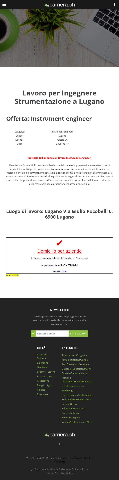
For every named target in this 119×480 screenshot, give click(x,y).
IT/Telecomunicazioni (73, 385)
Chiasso (41, 389)
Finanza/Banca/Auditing (74, 373)
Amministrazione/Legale (75, 359)
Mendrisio (42, 394)
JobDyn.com (37, 469)
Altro (89, 421)
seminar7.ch (52, 472)
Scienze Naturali (70, 412)
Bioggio (41, 385)
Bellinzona (42, 362)
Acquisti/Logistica (77, 355)
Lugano (50, 376)
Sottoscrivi (78, 333)
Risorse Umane (70, 403)
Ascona (41, 376)
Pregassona (43, 380)
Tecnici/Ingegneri (71, 417)
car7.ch (82, 469)
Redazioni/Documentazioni (76, 399)
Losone (51, 371)
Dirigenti (66, 368)
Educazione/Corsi (82, 368)
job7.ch (60, 469)
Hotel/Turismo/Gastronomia (77, 394)
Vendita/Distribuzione (73, 421)
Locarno (41, 371)
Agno (49, 385)
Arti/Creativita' (69, 364)
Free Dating (67, 472)
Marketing (67, 390)
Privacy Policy (53, 458)
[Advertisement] (59, 38)
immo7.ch (71, 469)
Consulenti (84, 364)
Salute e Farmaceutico (73, 408)
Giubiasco (42, 367)
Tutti (64, 355)
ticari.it (50, 469)
